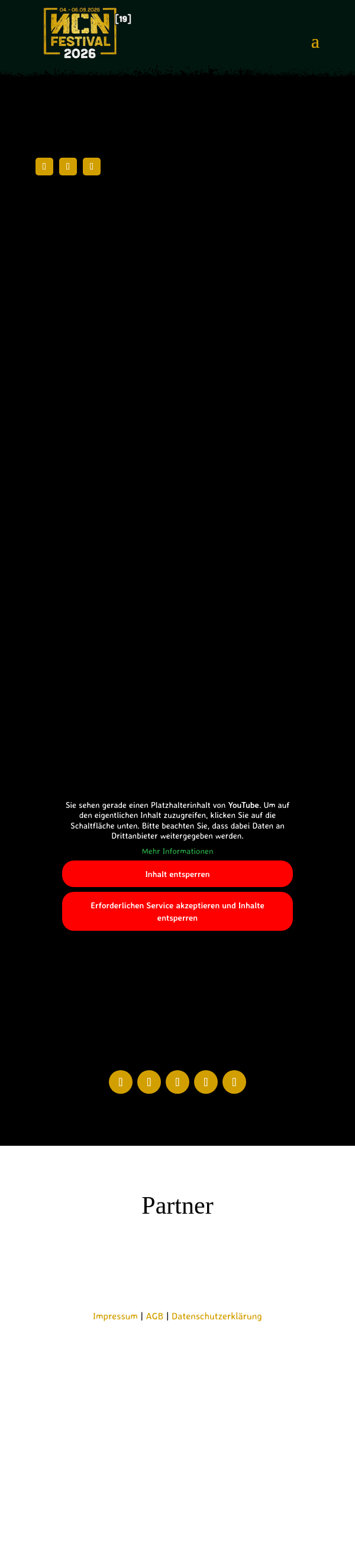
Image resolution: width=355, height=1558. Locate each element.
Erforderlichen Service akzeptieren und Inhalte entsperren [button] (177, 911)
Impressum (115, 1316)
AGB (155, 1316)
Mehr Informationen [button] (177, 851)
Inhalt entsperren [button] (177, 874)
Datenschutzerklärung (217, 1316)
